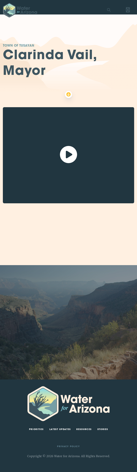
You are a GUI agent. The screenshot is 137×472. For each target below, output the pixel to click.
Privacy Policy (68, 447)
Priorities (36, 429)
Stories (102, 429)
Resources (84, 429)
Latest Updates (60, 429)
